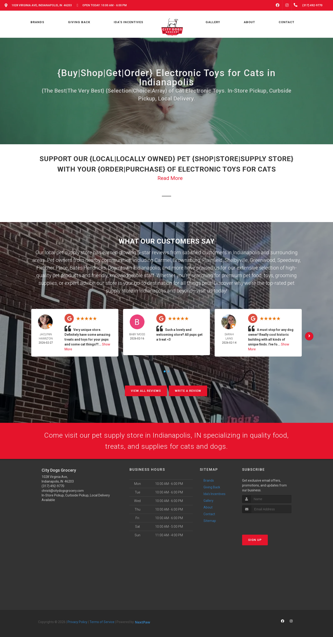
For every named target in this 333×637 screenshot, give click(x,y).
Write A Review (188, 390)
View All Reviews (146, 390)
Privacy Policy (77, 622)
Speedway (288, 260)
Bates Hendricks (88, 268)
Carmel (162, 260)
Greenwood (262, 260)
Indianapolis (246, 252)
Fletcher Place (52, 268)
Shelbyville (236, 260)
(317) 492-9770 (53, 486)
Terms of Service (101, 622)
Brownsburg (186, 260)
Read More (170, 178)
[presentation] (266, 521)
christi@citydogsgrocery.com (63, 491)
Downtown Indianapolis (134, 268)
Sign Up (255, 540)
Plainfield (212, 260)
